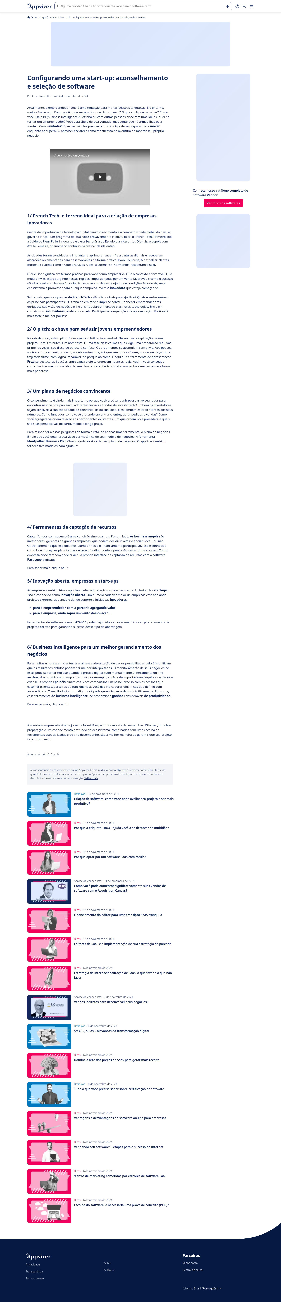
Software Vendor (58, 17)
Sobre (107, 1263)
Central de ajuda (193, 1270)
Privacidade (33, 1264)
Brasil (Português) (208, 1288)
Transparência (34, 1271)
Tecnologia (40, 17)
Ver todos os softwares (223, 203)
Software (109, 1270)
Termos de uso (35, 1278)
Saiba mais (91, 778)
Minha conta (190, 1263)
